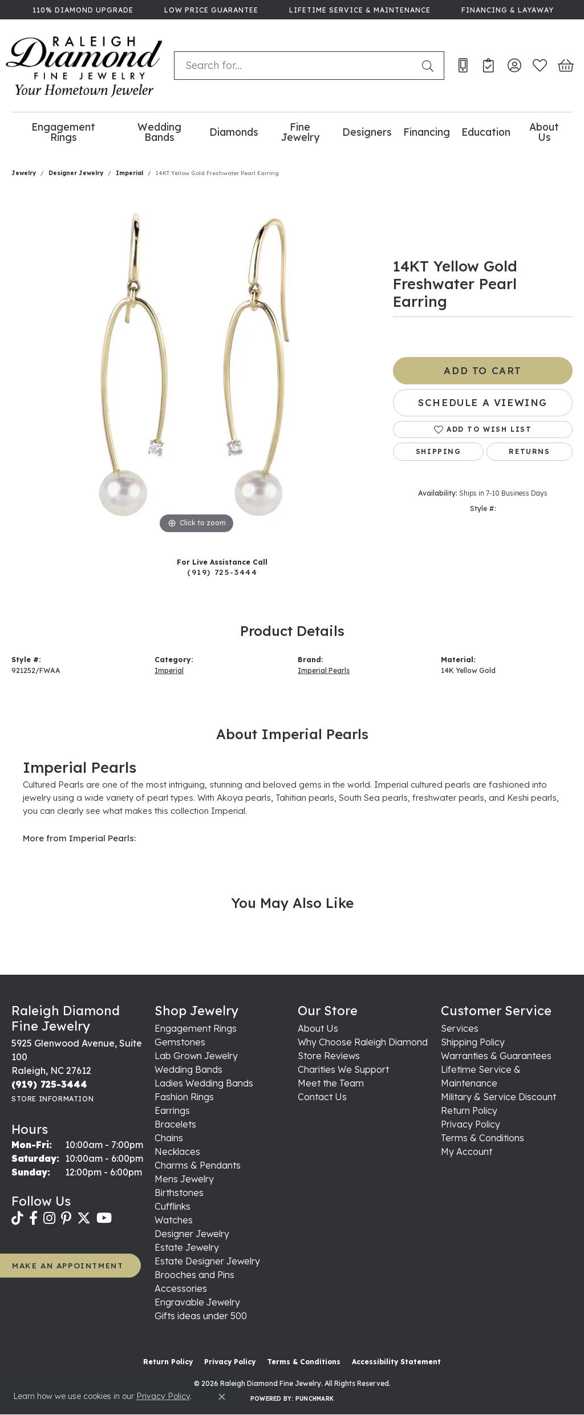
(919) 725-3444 (222, 572)
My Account (466, 1151)
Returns (529, 451)
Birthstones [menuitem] (179, 1192)
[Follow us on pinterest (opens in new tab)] (66, 1218)
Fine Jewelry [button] (300, 131)
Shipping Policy (473, 1042)
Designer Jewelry (75, 173)
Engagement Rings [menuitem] (196, 1028)
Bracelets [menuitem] (175, 1124)
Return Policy (469, 1110)
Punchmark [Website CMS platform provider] (314, 1398)
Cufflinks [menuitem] (172, 1206)
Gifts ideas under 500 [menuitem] (201, 1315)
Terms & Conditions (482, 1138)
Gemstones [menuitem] (180, 1042)
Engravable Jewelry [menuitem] (197, 1302)
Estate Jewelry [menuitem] (187, 1247)
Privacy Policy (470, 1124)
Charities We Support (343, 1069)
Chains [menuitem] (169, 1138)
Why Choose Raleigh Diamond (363, 1042)
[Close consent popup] (221, 1396)
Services (459, 1028)
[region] (197, 365)
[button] (514, 65)
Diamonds (233, 131)
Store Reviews (329, 1055)
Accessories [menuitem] (181, 1288)
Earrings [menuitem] (172, 1110)
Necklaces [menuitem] (177, 1151)
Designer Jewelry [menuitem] (192, 1233)
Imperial (129, 173)
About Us (544, 131)
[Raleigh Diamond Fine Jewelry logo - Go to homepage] (84, 65)
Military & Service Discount (498, 1096)
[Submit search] (430, 65)
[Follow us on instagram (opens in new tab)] (49, 1218)
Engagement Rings (63, 131)
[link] (82, 9)
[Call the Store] (49, 1084)
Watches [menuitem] (174, 1220)
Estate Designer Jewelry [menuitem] (207, 1261)
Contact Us (322, 1096)
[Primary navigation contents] (292, 132)
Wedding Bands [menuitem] (188, 1069)
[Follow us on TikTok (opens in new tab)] (17, 1218)
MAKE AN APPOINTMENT (67, 1265)
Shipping (438, 451)
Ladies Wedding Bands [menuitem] (204, 1083)
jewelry (23, 173)
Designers (367, 131)
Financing (426, 131)
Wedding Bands (159, 131)
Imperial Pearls (324, 670)
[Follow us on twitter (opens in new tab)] (84, 1218)
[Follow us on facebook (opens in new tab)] (33, 1218)
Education (485, 131)
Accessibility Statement (396, 1361)
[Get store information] (52, 1098)
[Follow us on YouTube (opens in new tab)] (104, 1218)
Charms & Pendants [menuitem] (198, 1165)
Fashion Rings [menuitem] (184, 1096)
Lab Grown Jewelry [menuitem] (196, 1055)
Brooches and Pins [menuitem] (194, 1274)
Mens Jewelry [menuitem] (184, 1179)
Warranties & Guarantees (496, 1055)
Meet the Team (331, 1083)
